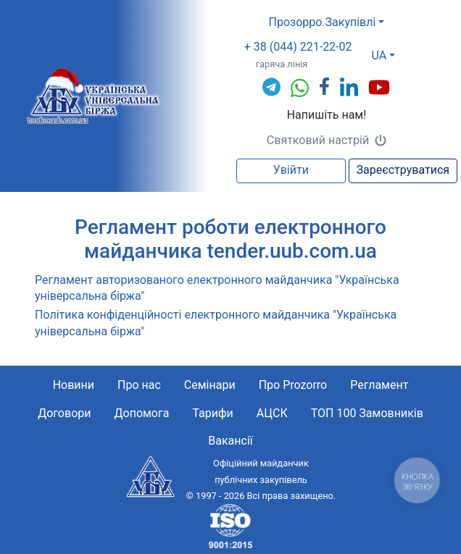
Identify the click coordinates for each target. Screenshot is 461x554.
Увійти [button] (291, 170)
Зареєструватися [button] (402, 170)
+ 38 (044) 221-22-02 (298, 47)
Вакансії (230, 441)
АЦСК (272, 413)
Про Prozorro (293, 385)
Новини (73, 385)
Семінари (210, 385)
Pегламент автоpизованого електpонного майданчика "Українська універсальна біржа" (217, 288)
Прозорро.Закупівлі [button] (321, 22)
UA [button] (379, 55)
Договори (64, 413)
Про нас (139, 385)
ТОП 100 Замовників (367, 413)
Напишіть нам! (327, 115)
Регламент (379, 385)
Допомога (141, 413)
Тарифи (212, 413)
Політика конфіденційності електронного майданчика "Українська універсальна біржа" (215, 322)
